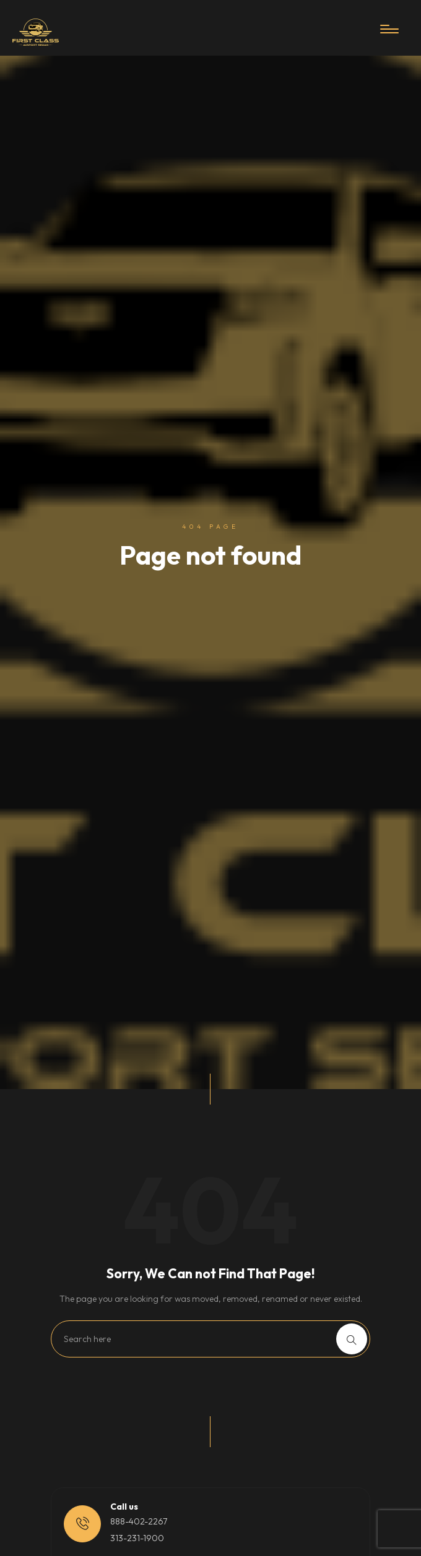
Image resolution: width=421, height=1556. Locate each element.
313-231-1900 (137, 1538)
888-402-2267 (138, 1521)
